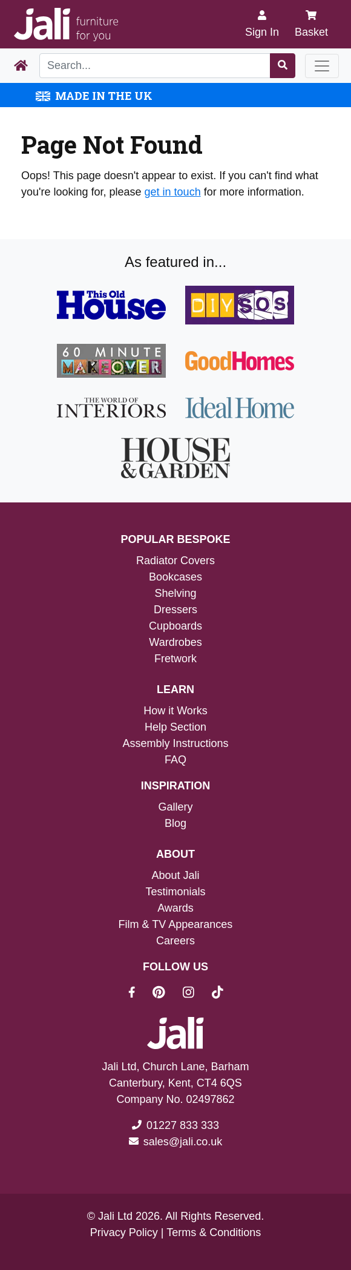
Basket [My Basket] (311, 24)
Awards (175, 908)
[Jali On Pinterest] (166, 994)
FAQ (175, 760)
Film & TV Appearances (176, 924)
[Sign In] (262, 24)
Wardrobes (175, 642)
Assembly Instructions (175, 743)
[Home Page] (21, 66)
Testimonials (175, 892)
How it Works (175, 711)
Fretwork (175, 659)
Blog (175, 823)
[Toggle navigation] (322, 66)
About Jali (175, 875)
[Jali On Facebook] (138, 994)
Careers (175, 941)
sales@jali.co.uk (182, 1142)
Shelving (175, 593)
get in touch (173, 192)
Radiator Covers (175, 560)
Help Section (175, 727)
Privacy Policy (124, 1232)
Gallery (175, 807)
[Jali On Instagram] (196, 994)
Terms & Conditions (213, 1232)
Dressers (175, 610)
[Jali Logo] (66, 24)
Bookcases (175, 577)
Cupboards (175, 626)
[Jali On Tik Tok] (217, 994)
